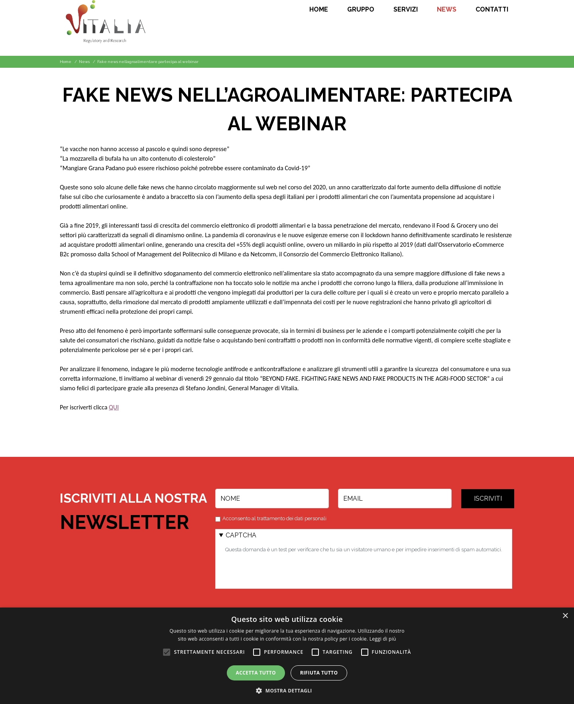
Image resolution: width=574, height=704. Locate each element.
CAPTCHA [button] (241, 535)
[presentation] (285, 569)
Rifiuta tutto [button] (319, 672)
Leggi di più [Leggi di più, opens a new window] (383, 638)
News (446, 9)
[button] (287, 690)
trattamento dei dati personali (291, 518)
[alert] (287, 656)
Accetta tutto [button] (256, 672)
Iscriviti (488, 498)
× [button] (565, 616)
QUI (114, 407)
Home (318, 9)
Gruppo (360, 9)
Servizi (405, 9)
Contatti (492, 9)
